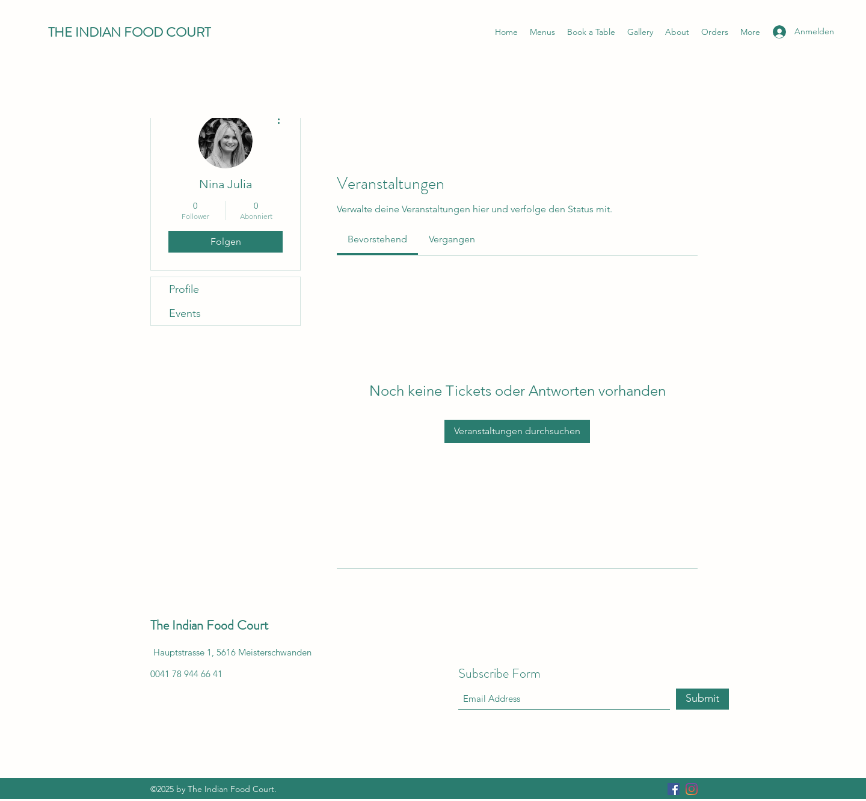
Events (185, 313)
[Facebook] (674, 789)
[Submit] (702, 699)
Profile (184, 289)
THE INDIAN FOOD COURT (129, 32)
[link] (377, 239)
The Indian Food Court (209, 625)
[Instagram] (692, 789)
